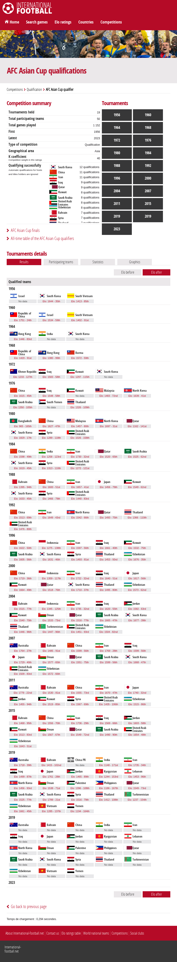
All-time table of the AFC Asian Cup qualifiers (42, 238)
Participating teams (61, 262)
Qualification (34, 89)
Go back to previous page (29, 906)
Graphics (134, 262)
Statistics (97, 262)
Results (24, 262)
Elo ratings (63, 22)
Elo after (156, 272)
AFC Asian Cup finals (25, 230)
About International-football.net (25, 933)
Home (14, 22)
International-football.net (13, 949)
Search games (37, 22)
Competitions (111, 22)
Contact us (52, 933)
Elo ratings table (71, 933)
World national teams (96, 933)
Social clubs (137, 933)
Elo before (127, 272)
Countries (86, 22)
